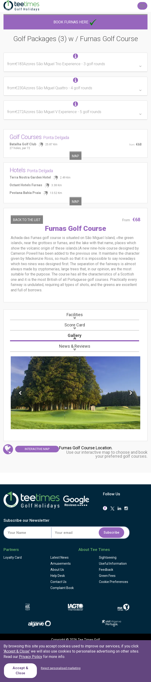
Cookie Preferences (113, 582)
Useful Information (113, 563)
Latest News (59, 557)
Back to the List (27, 220)
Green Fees (107, 576)
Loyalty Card (13, 557)
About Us (57, 569)
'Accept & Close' (17, 651)
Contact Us (58, 582)
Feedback (106, 569)
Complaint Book (62, 588)
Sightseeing (107, 557)
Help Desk (57, 576)
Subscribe (111, 533)
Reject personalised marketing (61, 668)
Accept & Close (20, 670)
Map (75, 156)
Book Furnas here (75, 22)
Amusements (60, 563)
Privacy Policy (30, 656)
